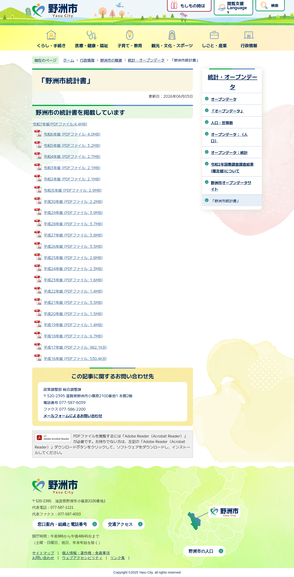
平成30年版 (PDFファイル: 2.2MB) (73, 201)
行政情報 (249, 39)
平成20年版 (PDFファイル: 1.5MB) (73, 313)
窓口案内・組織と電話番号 (62, 524)
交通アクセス (120, 524)
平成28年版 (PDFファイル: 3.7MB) (73, 223)
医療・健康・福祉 (91, 39)
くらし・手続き (51, 39)
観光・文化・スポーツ (172, 39)
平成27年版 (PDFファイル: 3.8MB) (73, 235)
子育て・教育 (129, 39)
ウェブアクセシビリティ (82, 558)
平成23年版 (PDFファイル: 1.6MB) (73, 280)
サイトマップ (43, 553)
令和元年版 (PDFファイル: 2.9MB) (73, 190)
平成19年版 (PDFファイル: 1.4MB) (73, 324)
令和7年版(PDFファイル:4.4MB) (60, 124)
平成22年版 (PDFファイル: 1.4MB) (73, 291)
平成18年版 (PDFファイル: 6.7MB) (73, 336)
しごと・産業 (214, 39)
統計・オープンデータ (146, 60)
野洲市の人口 (201, 551)
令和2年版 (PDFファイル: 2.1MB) (72, 179)
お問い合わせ (43, 558)
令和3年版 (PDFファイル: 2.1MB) (72, 167)
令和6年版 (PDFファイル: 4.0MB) (72, 134)
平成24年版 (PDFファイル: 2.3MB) (73, 268)
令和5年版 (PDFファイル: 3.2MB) (72, 145)
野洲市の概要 (111, 60)
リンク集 (117, 558)
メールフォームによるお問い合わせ (72, 415)
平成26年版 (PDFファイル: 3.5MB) (73, 246)
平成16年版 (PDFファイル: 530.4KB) (75, 358)
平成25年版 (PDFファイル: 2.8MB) (73, 257)
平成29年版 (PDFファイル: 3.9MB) (73, 212)
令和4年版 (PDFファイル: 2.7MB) (72, 156)
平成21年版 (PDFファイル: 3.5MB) (73, 302)
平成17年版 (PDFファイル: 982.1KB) (75, 347)
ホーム (68, 60)
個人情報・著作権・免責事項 (86, 553)
